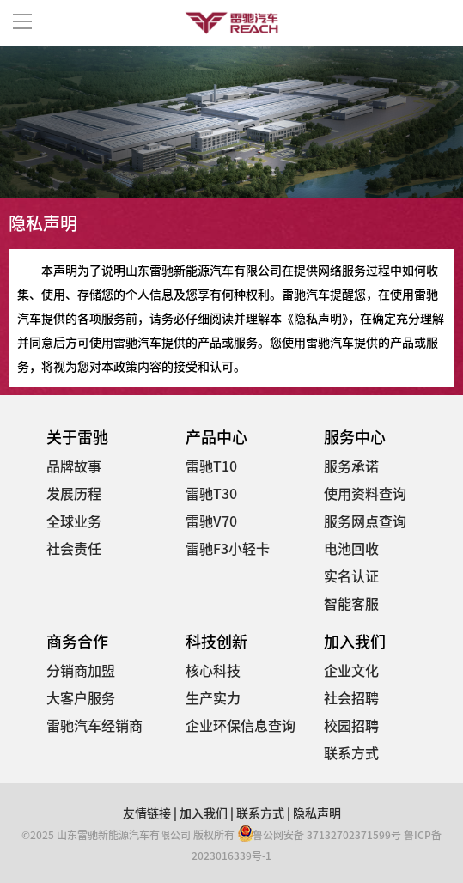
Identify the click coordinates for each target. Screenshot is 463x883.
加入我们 (204, 812)
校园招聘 (351, 725)
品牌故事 (73, 465)
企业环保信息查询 (240, 725)
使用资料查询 (365, 493)
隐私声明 (317, 812)
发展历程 (73, 493)
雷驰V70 (211, 520)
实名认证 (351, 575)
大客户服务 (80, 697)
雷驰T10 (211, 465)
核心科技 (213, 670)
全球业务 (73, 520)
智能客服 (351, 603)
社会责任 (73, 548)
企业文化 (351, 670)
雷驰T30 (211, 493)
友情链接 (147, 812)
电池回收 (351, 548)
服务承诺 (351, 465)
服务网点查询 (365, 520)
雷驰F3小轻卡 (228, 548)
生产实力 (213, 697)
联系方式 (351, 752)
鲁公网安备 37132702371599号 (319, 834)
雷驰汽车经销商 (94, 725)
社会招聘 (351, 697)
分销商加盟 (80, 670)
